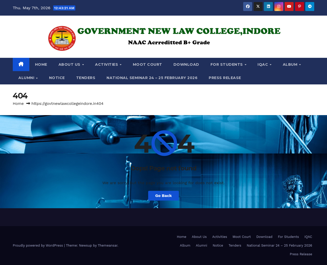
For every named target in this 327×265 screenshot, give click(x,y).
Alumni (27, 77)
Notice (57, 77)
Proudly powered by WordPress (38, 245)
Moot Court (147, 64)
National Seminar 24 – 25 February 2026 (152, 77)
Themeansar (108, 245)
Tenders (86, 77)
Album (291, 64)
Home (41, 64)
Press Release (225, 77)
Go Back (163, 195)
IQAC (263, 64)
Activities (107, 64)
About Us (70, 64)
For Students (227, 64)
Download (186, 64)
